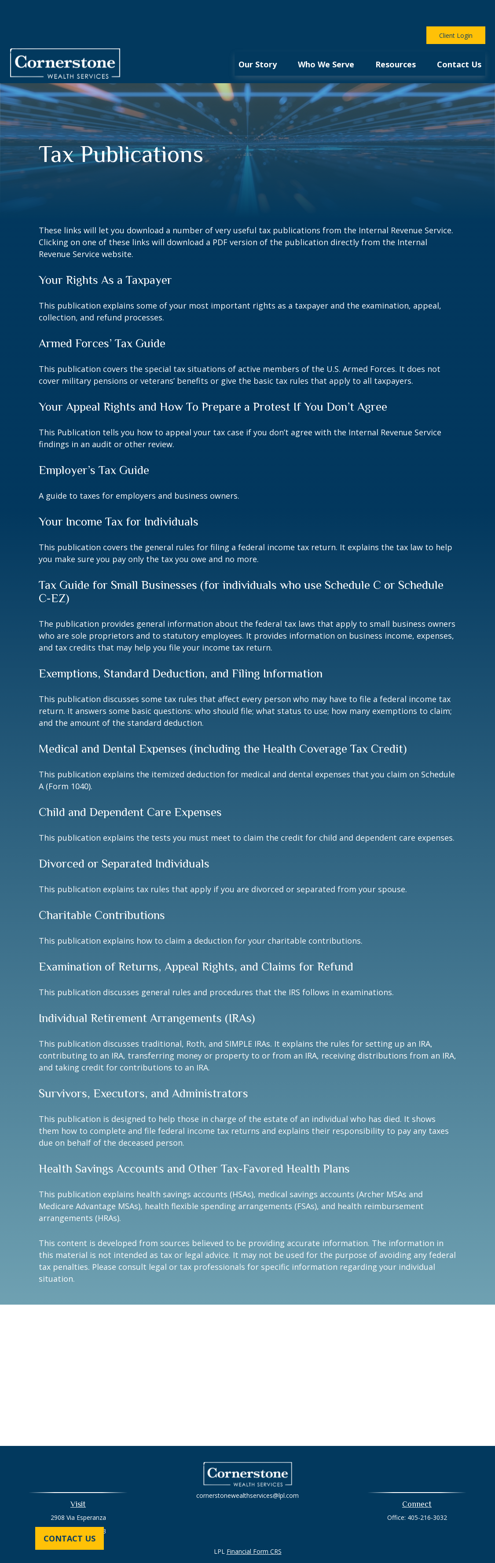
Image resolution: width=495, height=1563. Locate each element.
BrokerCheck (338, 1541)
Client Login (456, 9)
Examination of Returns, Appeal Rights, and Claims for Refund (196, 940)
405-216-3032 (427, 1491)
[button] (258, 37)
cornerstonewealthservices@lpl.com (247, 1469)
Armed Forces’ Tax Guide (102, 317)
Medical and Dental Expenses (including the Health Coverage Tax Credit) (223, 722)
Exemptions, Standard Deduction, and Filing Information (181, 647)
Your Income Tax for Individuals (118, 495)
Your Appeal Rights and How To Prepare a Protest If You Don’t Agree (213, 380)
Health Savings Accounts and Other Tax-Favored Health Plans (194, 1142)
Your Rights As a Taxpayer (105, 253)
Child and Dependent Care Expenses (130, 785)
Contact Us (69, 1538)
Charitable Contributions (102, 888)
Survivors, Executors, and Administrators (143, 1067)
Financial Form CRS (254, 1525)
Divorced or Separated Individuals (124, 837)
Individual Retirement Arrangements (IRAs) (147, 991)
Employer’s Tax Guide (94, 443)
